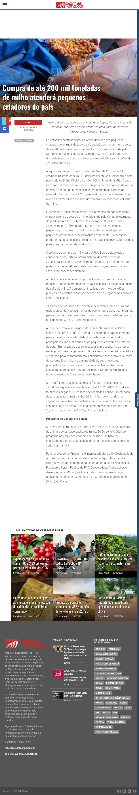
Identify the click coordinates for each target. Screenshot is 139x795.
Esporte (67, 663)
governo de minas (106, 668)
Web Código (23, 791)
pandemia (114, 649)
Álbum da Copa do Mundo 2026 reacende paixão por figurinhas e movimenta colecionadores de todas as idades (75, 652)
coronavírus (103, 707)
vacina (99, 678)
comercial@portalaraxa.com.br (21, 754)
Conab (19, 141)
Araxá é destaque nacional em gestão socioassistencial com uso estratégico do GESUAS (75, 676)
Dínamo (125, 717)
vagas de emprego (117, 678)
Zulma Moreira (116, 722)
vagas (99, 703)
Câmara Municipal (106, 654)
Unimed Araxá (103, 727)
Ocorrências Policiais (108, 673)
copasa (100, 722)
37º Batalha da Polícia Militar (113, 698)
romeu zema (113, 688)
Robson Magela (104, 659)
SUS (115, 712)
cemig (123, 703)
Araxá (99, 683)
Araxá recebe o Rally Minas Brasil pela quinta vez (75, 694)
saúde (106, 712)
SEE (97, 712)
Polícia (118, 707)
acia (128, 707)
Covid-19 (100, 649)
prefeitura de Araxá (107, 663)
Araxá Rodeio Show (107, 717)
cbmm (99, 688)
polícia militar (114, 683)
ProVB (29, 141)
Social (66, 684)
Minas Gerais (103, 693)
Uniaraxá (111, 703)
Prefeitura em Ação (107, 732)
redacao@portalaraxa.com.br (20, 748)
